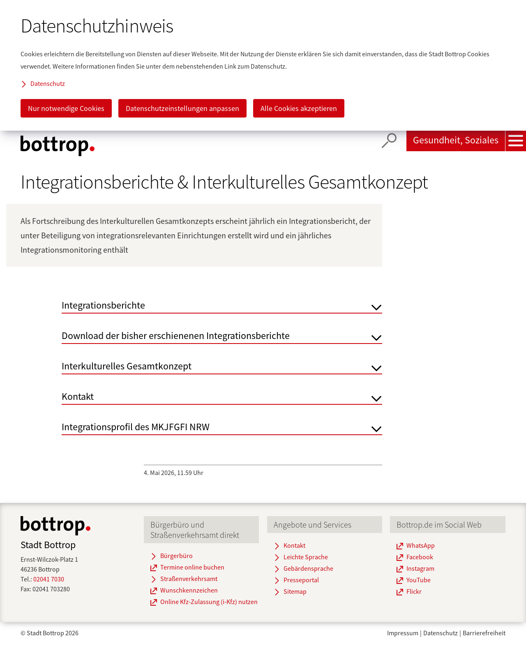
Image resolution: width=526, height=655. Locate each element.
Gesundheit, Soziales (455, 140)
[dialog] (263, 65)
